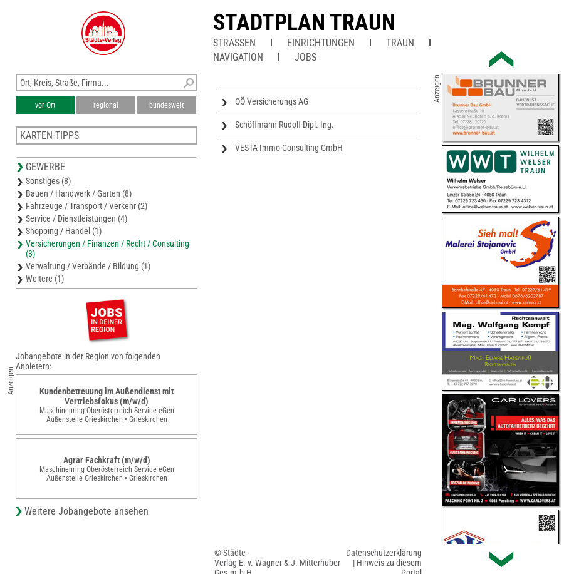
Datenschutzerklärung (384, 553)
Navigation (238, 57)
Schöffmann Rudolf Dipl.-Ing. (284, 125)
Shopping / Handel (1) (64, 231)
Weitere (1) (45, 279)
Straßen (234, 43)
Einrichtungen (321, 43)
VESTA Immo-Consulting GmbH (289, 148)
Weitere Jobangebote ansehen (86, 511)
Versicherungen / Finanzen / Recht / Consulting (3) (107, 248)
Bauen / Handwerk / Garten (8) (79, 193)
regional (105, 105)
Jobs (305, 57)
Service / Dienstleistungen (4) (76, 218)
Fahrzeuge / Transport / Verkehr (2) (86, 206)
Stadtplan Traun (304, 22)
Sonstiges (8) (48, 181)
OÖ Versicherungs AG (271, 101)
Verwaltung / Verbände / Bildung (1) (88, 266)
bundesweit (166, 105)
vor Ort (45, 105)
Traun (400, 43)
